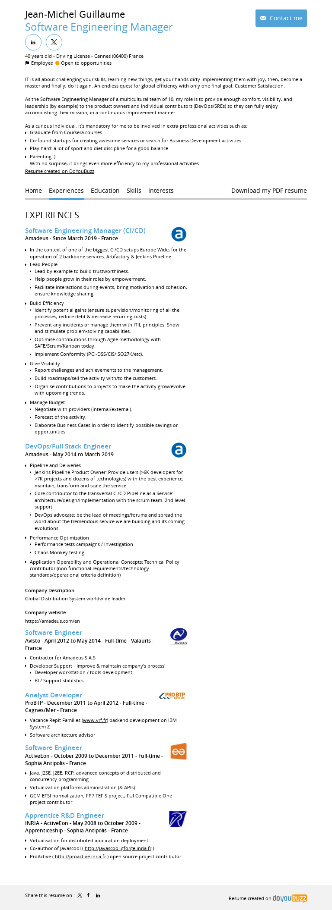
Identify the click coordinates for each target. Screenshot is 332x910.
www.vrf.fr (95, 720)
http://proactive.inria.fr (80, 856)
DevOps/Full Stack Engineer (68, 446)
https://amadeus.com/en (52, 621)
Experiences (52, 215)
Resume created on (268, 898)
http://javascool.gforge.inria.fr (118, 848)
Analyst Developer (53, 695)
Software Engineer (53, 632)
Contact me (285, 18)
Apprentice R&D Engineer (64, 815)
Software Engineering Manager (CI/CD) (85, 230)
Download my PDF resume (269, 190)
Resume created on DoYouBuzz (59, 171)
